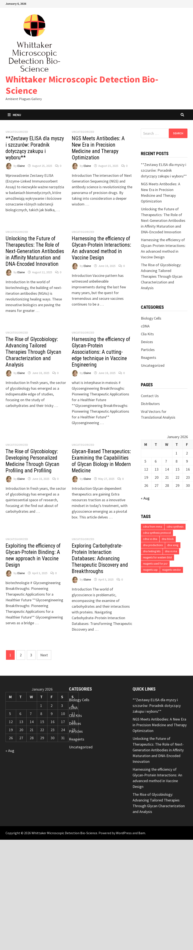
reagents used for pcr (155, 563)
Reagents (148, 357)
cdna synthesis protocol (157, 533)
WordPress (124, 833)
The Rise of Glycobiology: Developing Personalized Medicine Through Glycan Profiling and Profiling (32, 461)
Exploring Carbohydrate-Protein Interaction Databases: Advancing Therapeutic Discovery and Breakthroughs (100, 558)
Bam (141, 833)
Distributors (150, 403)
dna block (168, 539)
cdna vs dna (150, 539)
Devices (147, 341)
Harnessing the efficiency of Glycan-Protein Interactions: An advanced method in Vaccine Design (101, 248)
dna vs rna (171, 551)
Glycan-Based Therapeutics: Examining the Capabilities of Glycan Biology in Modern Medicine (101, 461)
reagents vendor (171, 570)
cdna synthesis (175, 526)
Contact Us (150, 395)
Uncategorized (152, 365)
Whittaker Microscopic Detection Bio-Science (82, 84)
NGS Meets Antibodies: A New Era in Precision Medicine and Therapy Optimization (98, 148)
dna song (172, 545)
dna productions (153, 545)
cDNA (145, 326)
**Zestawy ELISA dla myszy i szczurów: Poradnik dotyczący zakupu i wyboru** (35, 148)
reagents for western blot (157, 557)
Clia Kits (147, 333)
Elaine (21, 166)
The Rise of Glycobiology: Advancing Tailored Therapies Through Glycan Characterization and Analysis (33, 352)
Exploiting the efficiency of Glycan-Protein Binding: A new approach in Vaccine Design (33, 555)
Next (44, 655)
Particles (148, 349)
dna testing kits (151, 551)
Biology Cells (151, 318)
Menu (14, 115)
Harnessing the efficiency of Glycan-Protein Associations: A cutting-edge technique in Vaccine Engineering (101, 352)
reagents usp (150, 570)
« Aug (145, 498)
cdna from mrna (152, 526)
